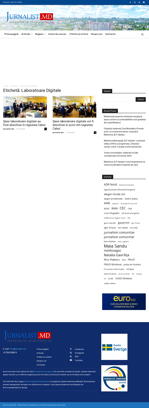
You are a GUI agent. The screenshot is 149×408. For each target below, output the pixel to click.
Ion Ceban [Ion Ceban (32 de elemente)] (123, 227)
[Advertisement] (74, 59)
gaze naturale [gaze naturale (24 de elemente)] (110, 223)
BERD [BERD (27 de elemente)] (106, 208)
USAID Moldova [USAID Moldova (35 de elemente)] (123, 278)
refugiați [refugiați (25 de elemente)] (130, 269)
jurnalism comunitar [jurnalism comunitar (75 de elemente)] (119, 236)
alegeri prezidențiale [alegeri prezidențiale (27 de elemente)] (113, 198)
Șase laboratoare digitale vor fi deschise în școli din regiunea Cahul (73, 125)
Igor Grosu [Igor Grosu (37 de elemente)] (110, 227)
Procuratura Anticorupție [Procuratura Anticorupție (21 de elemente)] (114, 269)
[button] (142, 34)
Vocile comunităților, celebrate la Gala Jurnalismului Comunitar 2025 (121, 154)
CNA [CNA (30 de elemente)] (130, 208)
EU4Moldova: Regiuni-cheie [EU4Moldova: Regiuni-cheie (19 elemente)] (114, 218)
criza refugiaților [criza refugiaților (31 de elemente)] (112, 213)
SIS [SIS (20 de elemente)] (133, 274)
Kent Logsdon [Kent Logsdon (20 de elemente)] (123, 241)
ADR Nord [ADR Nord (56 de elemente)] (110, 184)
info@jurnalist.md (18, 349)
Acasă (5, 86)
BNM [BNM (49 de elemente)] (114, 208)
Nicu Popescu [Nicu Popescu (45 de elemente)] (112, 259)
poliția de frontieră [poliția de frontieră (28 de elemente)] (132, 264)
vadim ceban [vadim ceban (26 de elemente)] (110, 283)
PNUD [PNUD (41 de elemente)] (131, 259)
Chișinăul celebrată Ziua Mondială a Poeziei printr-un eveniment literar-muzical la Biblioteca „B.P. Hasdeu (124, 131)
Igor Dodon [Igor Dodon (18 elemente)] (136, 223)
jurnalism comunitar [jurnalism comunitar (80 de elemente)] (119, 232)
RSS (76, 356)
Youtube (79, 360)
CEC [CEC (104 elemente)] (123, 208)
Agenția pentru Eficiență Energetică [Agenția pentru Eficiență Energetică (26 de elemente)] (119, 189)
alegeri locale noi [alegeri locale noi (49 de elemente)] (114, 194)
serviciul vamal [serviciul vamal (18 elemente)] (124, 274)
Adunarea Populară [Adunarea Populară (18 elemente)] (126, 185)
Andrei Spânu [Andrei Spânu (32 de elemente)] (131, 198)
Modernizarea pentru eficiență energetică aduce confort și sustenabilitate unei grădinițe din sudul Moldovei (125, 119)
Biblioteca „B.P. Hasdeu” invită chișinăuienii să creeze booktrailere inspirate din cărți (124, 163)
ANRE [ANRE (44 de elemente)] (107, 203)
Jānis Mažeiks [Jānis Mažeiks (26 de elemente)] (110, 241)
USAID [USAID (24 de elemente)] (110, 278)
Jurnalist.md (8, 129)
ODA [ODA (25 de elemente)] (124, 259)
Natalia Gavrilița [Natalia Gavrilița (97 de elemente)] (116, 255)
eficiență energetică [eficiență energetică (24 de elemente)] (130, 213)
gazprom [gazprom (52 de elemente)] (124, 222)
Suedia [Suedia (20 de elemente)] (139, 274)
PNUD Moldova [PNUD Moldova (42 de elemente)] (112, 264)
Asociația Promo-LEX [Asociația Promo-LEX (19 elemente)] (129, 203)
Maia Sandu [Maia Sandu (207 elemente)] (115, 246)
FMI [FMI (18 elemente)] (128, 218)
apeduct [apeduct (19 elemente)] (115, 203)
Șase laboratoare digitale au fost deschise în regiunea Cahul (24, 123)
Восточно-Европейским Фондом (37, 381)
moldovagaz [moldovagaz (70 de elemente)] (112, 250)
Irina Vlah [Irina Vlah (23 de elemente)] (134, 228)
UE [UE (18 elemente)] (105, 279)
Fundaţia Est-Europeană (43, 372)
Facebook (79, 349)
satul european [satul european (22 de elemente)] (110, 274)
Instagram (79, 353)
